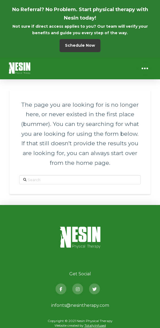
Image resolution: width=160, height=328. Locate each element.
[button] (144, 68)
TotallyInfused (95, 325)
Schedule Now (80, 45)
